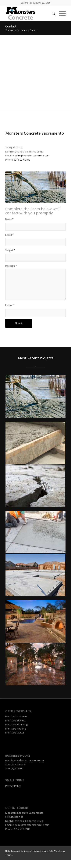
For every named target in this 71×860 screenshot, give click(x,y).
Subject (10, 250)
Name (9, 219)
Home (24, 30)
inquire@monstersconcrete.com (30, 155)
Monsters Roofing (15, 728)
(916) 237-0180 (43, 2)
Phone (9, 305)
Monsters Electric (15, 720)
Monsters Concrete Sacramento (24, 812)
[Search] (51, 13)
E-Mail (9, 234)
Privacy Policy (13, 786)
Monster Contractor (16, 716)
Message (11, 265)
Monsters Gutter (14, 732)
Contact (10, 26)
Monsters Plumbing (16, 724)
